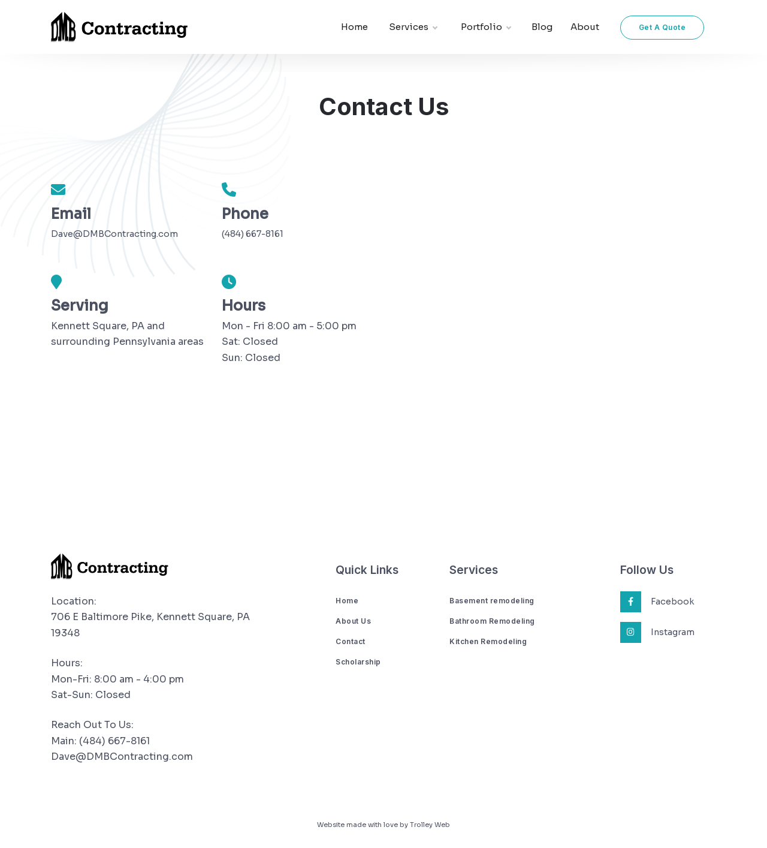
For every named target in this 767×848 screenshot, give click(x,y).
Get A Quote (662, 27)
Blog (542, 26)
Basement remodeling (492, 600)
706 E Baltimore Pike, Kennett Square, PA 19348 (150, 625)
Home (354, 26)
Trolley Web (430, 824)
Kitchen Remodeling (488, 641)
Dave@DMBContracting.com (114, 233)
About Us (353, 621)
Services (413, 27)
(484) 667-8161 (252, 233)
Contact (351, 641)
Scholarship (358, 661)
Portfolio (486, 27)
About (584, 26)
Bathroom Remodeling (492, 621)
